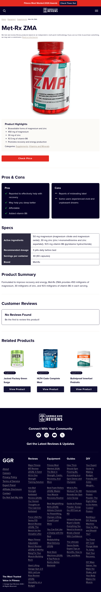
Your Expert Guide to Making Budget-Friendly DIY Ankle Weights (91, 475)
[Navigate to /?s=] (4, 11)
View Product (17, 389)
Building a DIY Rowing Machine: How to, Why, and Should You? (92, 525)
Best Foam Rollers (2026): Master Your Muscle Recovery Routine (55, 492)
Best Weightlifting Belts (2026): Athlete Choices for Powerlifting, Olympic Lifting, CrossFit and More (55, 513)
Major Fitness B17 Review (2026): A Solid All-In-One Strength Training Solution (36, 473)
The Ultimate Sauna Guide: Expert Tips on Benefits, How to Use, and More (74, 548)
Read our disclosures (30, 37)
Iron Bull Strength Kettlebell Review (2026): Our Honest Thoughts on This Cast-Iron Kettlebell (35, 499)
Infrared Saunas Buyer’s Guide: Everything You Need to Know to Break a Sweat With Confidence (74, 528)
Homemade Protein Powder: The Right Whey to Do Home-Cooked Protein (92, 501)
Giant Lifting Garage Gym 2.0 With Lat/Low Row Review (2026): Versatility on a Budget (35, 575)
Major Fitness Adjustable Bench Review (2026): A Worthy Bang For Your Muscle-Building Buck (36, 549)
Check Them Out (68, 3)
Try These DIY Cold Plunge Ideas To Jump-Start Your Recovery (92, 548)
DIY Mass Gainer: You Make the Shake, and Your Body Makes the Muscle (91, 572)
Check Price (25, 158)
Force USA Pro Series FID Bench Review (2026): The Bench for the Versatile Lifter (35, 525)
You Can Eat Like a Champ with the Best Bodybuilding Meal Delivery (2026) (55, 538)
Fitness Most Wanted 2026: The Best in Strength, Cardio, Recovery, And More (55, 473)
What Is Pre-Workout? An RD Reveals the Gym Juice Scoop (74, 492)
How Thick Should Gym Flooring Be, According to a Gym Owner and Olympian (74, 473)
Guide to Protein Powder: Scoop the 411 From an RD (74, 508)
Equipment (12, 19)
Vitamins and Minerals (39, 146)
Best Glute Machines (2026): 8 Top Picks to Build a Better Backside (55, 558)
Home (4, 19)
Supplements (22, 19)
